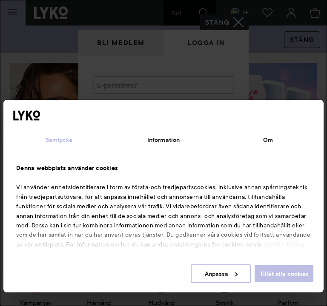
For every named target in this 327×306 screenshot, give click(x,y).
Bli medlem (121, 43)
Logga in (206, 43)
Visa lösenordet (211, 128)
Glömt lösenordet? (121, 144)
